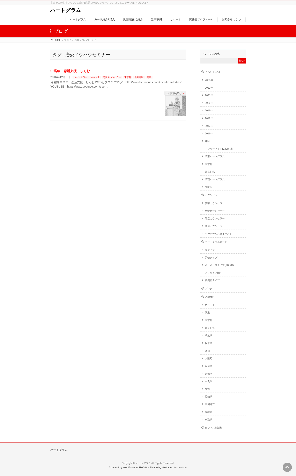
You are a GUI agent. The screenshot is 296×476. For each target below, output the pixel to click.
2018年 (209, 118)
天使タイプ (211, 257)
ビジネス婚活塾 (213, 427)
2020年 (209, 103)
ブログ (208, 288)
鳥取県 (208, 419)
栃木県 (208, 343)
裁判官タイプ (212, 280)
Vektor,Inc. (168, 467)
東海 (207, 389)
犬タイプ (210, 249)
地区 (207, 141)
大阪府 (208, 187)
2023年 (209, 80)
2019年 (209, 110)
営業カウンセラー (215, 203)
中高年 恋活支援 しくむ (70, 71)
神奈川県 (210, 171)
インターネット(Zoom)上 (219, 148)
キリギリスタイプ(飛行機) (219, 265)
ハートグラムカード (216, 241)
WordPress (129, 467)
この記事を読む (174, 93)
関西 (207, 350)
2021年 (209, 95)
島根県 (208, 412)
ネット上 (95, 77)
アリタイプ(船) (213, 272)
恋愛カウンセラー (112, 77)
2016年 (209, 133)
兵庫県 (208, 366)
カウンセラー (80, 77)
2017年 (209, 126)
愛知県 (208, 396)
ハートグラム (65, 10)
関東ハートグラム (215, 156)
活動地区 (138, 77)
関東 (149, 77)
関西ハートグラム (215, 179)
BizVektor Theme (148, 467)
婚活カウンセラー (215, 218)
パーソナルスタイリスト (218, 233)
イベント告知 (212, 71)
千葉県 (208, 335)
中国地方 (210, 404)
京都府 (208, 373)
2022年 (209, 87)
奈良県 (208, 381)
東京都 (127, 77)
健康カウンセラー (215, 226)
